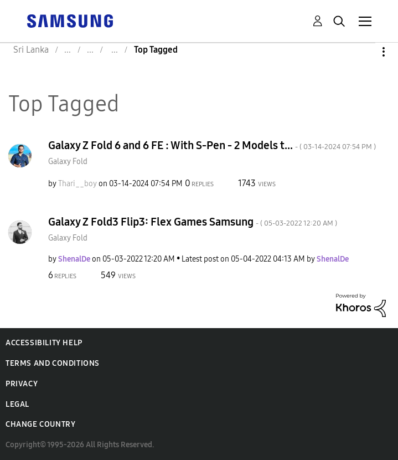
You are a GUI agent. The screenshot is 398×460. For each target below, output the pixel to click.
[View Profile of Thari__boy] (77, 183)
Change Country (40, 424)
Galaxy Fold (67, 161)
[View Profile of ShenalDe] (74, 259)
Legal (17, 404)
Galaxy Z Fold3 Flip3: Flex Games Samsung (192, 221)
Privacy (22, 384)
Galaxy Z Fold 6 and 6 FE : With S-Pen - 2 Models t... (212, 145)
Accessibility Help (44, 342)
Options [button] (365, 51)
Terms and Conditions (53, 363)
